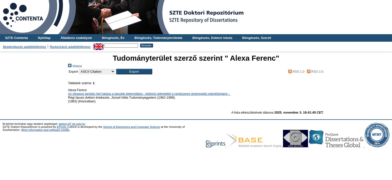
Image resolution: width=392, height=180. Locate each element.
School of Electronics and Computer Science (131, 126)
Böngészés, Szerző (256, 38)
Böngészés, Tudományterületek (158, 38)
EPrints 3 (63, 126)
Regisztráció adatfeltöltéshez (70, 47)
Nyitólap (44, 38)
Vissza (75, 66)
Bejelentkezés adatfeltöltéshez (24, 47)
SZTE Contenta (16, 38)
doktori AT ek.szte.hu (72, 123)
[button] (134, 71)
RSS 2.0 (314, 71)
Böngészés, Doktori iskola (212, 38)
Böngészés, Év (113, 38)
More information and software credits (45, 129)
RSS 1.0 (295, 71)
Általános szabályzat (76, 38)
